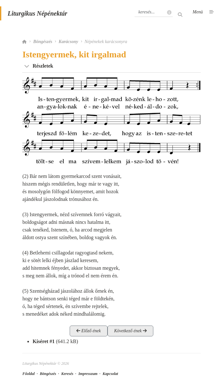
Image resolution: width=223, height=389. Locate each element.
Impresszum (87, 373)
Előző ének (88, 330)
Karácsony (68, 41)
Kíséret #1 (43, 341)
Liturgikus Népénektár (37, 13)
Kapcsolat (110, 373)
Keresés (67, 373)
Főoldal (28, 373)
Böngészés (42, 41)
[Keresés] (154, 12)
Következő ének (130, 330)
